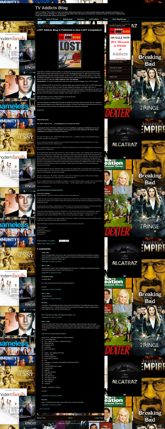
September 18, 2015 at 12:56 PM (52, 261)
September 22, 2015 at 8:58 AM (51, 289)
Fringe (105, 19)
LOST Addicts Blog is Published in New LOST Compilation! (69, 30)
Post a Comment (45, 409)
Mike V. (44, 265)
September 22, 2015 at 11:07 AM (52, 317)
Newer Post (41, 418)
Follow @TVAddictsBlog (116, 70)
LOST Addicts (94, 19)
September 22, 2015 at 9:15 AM (51, 298)
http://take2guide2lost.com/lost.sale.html (49, 98)
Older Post (99, 418)
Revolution (80, 19)
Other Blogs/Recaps (119, 19)
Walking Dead (67, 19)
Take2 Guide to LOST (48, 243)
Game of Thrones (52, 19)
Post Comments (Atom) (74, 423)
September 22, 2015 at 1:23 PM (51, 405)
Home (40, 19)
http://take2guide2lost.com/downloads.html (50, 190)
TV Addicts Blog (51, 7)
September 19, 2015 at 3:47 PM (51, 272)
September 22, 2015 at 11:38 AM (52, 395)
